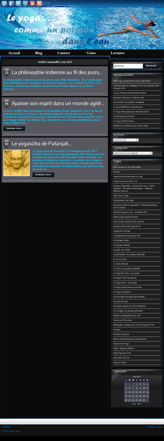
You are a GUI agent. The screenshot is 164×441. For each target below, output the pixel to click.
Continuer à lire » (14, 128)
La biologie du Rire (121, 240)
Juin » (139, 404)
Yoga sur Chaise (119, 362)
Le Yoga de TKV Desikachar (125, 278)
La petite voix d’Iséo (121, 250)
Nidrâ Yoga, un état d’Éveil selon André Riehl (131, 81)
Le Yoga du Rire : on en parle (125, 282)
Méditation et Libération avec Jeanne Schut (130, 126)
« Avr (133, 404)
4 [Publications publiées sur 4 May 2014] (147, 384)
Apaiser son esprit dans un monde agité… (58, 103)
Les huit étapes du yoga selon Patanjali (129, 297)
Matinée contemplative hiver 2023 (127, 315)
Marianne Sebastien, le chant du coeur (128, 97)
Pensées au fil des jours (122, 320)
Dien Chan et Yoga (121, 195)
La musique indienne (121, 245)
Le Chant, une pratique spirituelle (126, 268)
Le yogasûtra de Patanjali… (41, 143)
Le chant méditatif (120, 264)
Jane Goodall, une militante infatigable (128, 102)
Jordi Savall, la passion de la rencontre (128, 221)
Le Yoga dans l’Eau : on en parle (126, 273)
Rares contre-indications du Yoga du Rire (129, 339)
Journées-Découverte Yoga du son (127, 226)
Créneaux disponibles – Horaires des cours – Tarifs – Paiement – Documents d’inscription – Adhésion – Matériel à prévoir (134, 188)
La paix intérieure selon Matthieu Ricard (129, 93)
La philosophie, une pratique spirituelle (129, 254)
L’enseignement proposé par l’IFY (127, 235)
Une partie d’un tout (121, 358)
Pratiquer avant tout (121, 334)
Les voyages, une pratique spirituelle (128, 311)
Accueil (116, 172)
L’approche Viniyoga (121, 231)
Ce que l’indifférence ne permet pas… (128, 107)
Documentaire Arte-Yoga (123, 200)
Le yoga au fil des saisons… (124, 121)
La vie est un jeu (120, 259)
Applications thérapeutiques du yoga (128, 176)
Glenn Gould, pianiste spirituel (125, 217)
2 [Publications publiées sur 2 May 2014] (140, 384)
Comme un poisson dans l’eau (125, 181)
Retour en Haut (155, 427)
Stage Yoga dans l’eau (122, 353)
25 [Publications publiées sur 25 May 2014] (147, 396)
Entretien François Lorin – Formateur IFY (130, 212)
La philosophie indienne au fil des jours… (57, 72)
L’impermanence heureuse (124, 116)
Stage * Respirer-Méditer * (124, 348)
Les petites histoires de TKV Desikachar (129, 306)
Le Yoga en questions (122, 292)
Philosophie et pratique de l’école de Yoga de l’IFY (133, 325)
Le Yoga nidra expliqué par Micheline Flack (131, 111)
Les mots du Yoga (120, 301)
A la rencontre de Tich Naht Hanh (126, 167)
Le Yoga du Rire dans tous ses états (127, 287)
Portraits (116, 329)
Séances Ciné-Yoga (121, 343)
